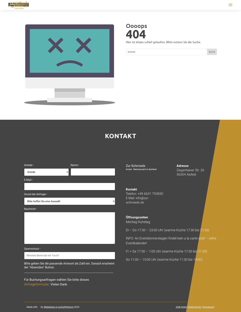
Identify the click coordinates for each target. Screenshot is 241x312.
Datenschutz (194, 307)
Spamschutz (32, 248)
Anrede (29, 165)
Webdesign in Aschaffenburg (58, 307)
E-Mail (28, 180)
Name (75, 165)
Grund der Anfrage (35, 194)
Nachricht (30, 209)
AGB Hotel (181, 307)
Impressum (208, 307)
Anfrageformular (36, 284)
